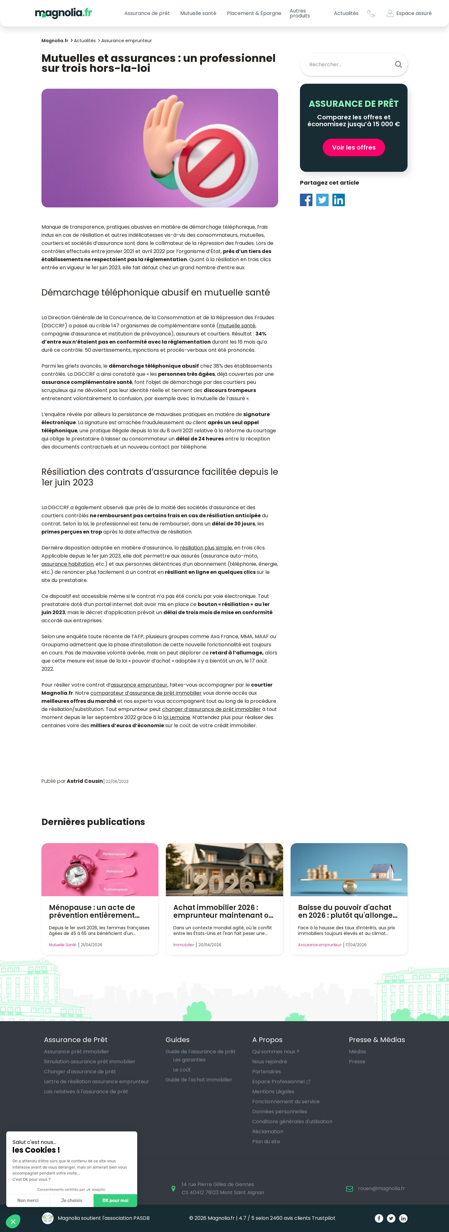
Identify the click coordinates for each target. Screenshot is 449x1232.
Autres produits (300, 13)
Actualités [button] (346, 13)
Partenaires (266, 1071)
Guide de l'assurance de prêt (201, 1051)
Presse (357, 1061)
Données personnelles (279, 1111)
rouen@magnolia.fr (381, 1188)
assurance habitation (67, 564)
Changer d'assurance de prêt (80, 1071)
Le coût (182, 1069)
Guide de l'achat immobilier (199, 1079)
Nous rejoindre (269, 1061)
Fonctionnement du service (286, 1101)
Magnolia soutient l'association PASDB (95, 1218)
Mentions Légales (273, 1091)
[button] (13, 1221)
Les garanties (189, 1059)
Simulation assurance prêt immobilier (89, 1061)
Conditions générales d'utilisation (292, 1121)
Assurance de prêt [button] (147, 13)
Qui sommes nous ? (275, 1051)
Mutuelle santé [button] (198, 13)
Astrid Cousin (85, 781)
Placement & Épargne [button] (254, 13)
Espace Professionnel (278, 1081)
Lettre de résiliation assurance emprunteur (96, 1081)
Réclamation (267, 1131)
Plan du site (266, 1141)
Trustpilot (324, 1218)
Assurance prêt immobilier (76, 1051)
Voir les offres (354, 147)
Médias (357, 1051)
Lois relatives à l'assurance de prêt (86, 1091)
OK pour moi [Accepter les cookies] (62, 1200)
